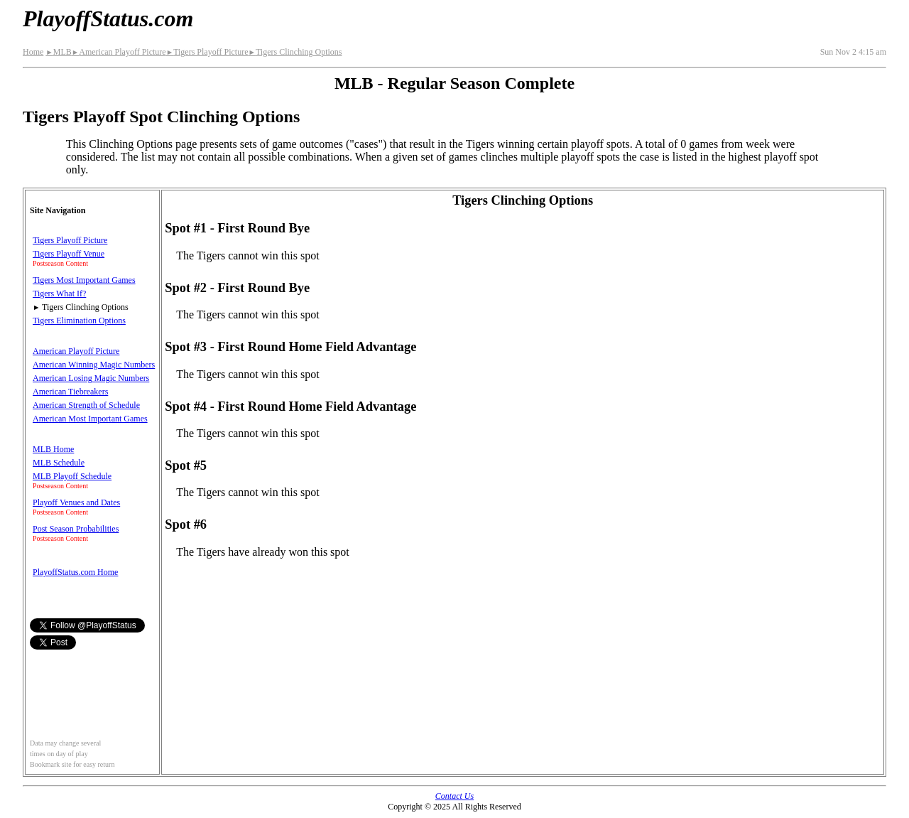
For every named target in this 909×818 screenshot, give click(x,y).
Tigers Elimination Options (79, 320)
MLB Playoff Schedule (72, 476)
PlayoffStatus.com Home (75, 572)
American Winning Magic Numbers (94, 365)
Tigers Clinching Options (295, 52)
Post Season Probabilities (76, 529)
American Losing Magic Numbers (91, 378)
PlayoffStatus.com (108, 18)
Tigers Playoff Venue (68, 254)
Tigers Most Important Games (84, 280)
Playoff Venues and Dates (76, 502)
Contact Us (454, 796)
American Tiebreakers (70, 392)
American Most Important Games (90, 419)
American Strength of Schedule (86, 405)
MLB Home (53, 449)
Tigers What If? (59, 293)
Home (33, 52)
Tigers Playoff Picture (207, 52)
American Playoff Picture (119, 52)
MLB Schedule (59, 463)
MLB (58, 52)
